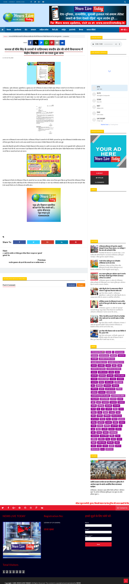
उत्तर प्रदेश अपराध (119, 366)
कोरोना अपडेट (109, 373)
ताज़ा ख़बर (116, 396)
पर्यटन (93, 406)
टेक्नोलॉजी (113, 393)
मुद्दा (120, 416)
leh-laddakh (119, 343)
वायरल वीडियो (104, 427)
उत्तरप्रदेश (94, 370)
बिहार (108, 410)
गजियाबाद (99, 376)
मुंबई (93, 420)
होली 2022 (109, 440)
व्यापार (117, 427)
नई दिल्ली (108, 400)
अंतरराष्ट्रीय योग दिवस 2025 (116, 353)
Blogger (81, 278)
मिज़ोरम (107, 416)
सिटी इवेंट (110, 433)
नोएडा (99, 403)
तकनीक (94, 396)
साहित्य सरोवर (101, 433)
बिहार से (114, 410)
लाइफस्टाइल (113, 423)
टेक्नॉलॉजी (105, 393)
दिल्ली (93, 400)
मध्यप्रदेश (108, 413)
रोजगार (99, 423)
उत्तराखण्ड (120, 370)
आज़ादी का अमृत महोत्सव (113, 360)
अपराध (108, 356)
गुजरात (101, 380)
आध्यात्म (94, 363)
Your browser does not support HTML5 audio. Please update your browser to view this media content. (106, 44)
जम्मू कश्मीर (95, 390)
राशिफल (118, 420)
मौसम (98, 420)
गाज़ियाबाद (115, 376)
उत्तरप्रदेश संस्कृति (103, 370)
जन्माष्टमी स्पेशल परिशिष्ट (118, 386)
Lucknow (94, 346)
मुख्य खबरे (114, 416)
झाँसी (93, 393)
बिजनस (102, 410)
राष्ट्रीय (93, 423)
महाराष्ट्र (93, 416)
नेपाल (115, 400)
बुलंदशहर (121, 410)
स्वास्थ (99, 437)
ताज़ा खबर (108, 396)
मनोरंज (115, 413)
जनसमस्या (102, 383)
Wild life (113, 346)
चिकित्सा (119, 380)
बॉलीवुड (94, 413)
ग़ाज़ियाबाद (94, 380)
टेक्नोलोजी (121, 393)
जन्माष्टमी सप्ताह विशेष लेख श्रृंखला (100, 386)
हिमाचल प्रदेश (95, 440)
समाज (113, 430)
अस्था (119, 356)
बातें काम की (95, 410)
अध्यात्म (94, 356)
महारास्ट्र (100, 416)
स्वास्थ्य (105, 437)
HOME (5, 2)
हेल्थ (102, 440)
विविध (111, 427)
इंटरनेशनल (102, 366)
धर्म (103, 400)
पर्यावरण (100, 406)
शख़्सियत (101, 430)
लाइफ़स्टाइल (95, 427)
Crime (108, 343)
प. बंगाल (112, 403)
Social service (104, 346)
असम (114, 356)
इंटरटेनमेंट (94, 366)
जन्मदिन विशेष (111, 383)
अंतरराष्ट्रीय (94, 349)
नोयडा (105, 403)
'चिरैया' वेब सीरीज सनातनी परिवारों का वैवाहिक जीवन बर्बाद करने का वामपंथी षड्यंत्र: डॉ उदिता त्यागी (112, 309)
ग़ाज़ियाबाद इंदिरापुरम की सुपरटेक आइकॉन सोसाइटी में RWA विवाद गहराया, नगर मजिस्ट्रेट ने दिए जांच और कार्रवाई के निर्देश (112, 239)
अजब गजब (121, 346)
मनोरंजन (122, 413)
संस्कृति (93, 433)
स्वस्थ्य (93, 437)
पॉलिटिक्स (107, 406)
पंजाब (118, 403)
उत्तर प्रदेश (110, 366)
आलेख (111, 363)
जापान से (113, 390)
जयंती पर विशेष (104, 390)
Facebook (71, 278)
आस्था (117, 363)
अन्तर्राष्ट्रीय (101, 356)
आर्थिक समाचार (103, 363)
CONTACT (12, 2)
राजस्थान (111, 420)
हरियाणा (118, 437)
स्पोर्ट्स (117, 433)
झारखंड (120, 390)
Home (5, 36)
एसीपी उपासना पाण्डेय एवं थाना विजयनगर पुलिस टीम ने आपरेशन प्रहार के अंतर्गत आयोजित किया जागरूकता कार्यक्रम (107, 475)
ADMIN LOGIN (20, 2)
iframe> (108, 205)
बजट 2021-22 (116, 406)
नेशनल (121, 400)
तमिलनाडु (100, 396)
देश (98, 400)
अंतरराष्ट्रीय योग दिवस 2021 (99, 353)
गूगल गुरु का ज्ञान (110, 380)
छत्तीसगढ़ (94, 383)
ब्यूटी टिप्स (100, 413)
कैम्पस (101, 373)
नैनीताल (94, 403)
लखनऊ (106, 423)
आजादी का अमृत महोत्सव (98, 360)
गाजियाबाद (107, 376)
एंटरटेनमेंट (94, 373)
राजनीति (105, 420)
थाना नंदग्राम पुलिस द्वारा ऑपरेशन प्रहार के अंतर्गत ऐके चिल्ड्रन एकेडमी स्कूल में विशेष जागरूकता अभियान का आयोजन (112, 267)
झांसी (98, 393)
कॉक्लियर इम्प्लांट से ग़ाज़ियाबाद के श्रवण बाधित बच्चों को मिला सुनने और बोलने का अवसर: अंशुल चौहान (112, 294)
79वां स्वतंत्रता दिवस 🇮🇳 (98, 343)
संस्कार (119, 430)
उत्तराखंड (113, 370)
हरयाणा (111, 437)
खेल (93, 376)
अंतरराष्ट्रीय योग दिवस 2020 (107, 349)
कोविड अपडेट (118, 373)
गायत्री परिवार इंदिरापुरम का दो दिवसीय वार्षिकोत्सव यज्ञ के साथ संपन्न (109, 253)
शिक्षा (107, 430)
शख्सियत (94, 430)
